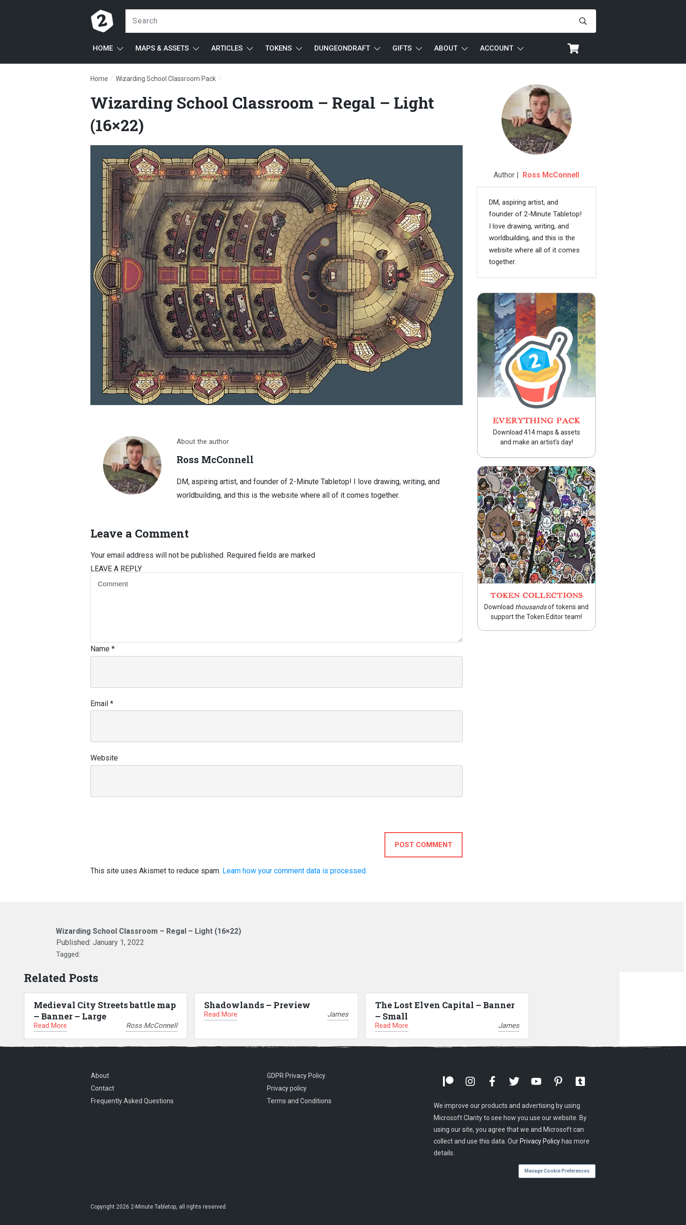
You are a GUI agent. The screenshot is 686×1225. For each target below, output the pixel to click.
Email (101, 703)
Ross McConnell (551, 174)
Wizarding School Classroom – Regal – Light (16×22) (148, 931)
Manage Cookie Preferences (557, 1170)
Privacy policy (287, 1088)
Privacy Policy (540, 1141)
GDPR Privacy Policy (296, 1075)
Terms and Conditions (299, 1101)
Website (104, 757)
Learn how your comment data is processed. (294, 870)
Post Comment (423, 845)
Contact (102, 1088)
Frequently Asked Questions (132, 1101)
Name (102, 648)
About (100, 1075)
